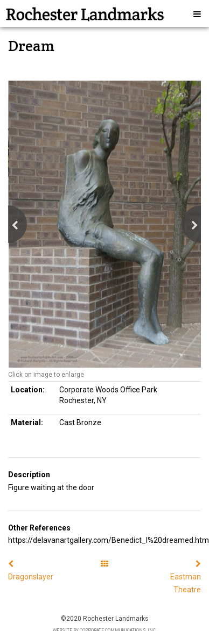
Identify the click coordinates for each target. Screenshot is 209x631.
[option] (104, 224)
